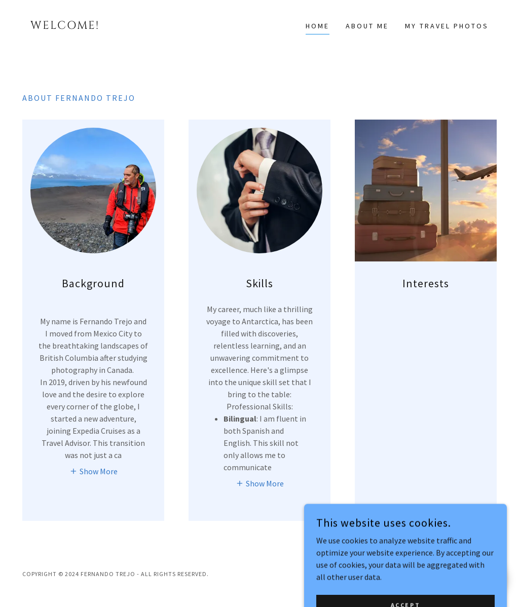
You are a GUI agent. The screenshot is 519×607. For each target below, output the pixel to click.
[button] (93, 470)
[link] (81, 26)
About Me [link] (367, 25)
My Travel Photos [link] (447, 25)
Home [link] (317, 25)
